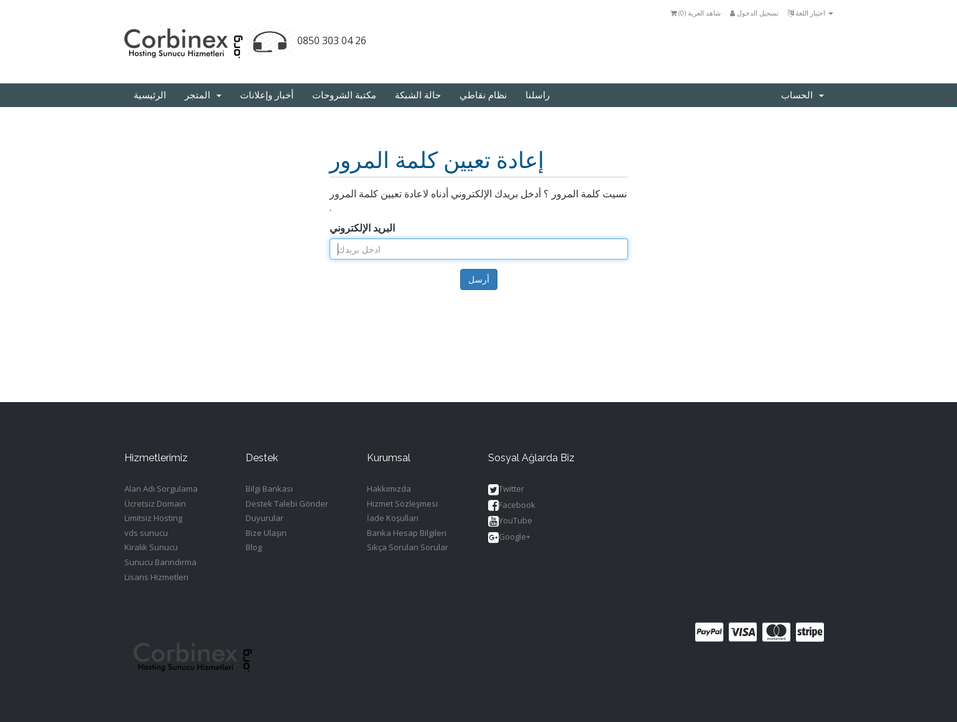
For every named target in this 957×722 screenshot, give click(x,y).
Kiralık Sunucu (151, 547)
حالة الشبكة (418, 95)
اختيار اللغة (810, 12)
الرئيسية (150, 95)
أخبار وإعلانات (267, 95)
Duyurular (265, 517)
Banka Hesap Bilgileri (406, 532)
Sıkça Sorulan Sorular (407, 547)
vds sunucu (146, 532)
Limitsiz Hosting (153, 517)
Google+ (509, 537)
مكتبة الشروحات (344, 95)
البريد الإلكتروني (362, 228)
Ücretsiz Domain (155, 503)
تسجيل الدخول (754, 12)
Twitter (506, 489)
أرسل (478, 279)
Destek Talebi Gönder (287, 503)
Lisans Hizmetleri (156, 577)
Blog (254, 547)
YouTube (510, 521)
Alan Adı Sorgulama (161, 488)
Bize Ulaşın (266, 532)
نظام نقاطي (483, 95)
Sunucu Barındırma (160, 562)
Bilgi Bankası (269, 488)
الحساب (802, 95)
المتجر (203, 95)
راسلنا (537, 95)
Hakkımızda (389, 488)
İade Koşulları (392, 517)
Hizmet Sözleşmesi (402, 503)
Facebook (511, 505)
